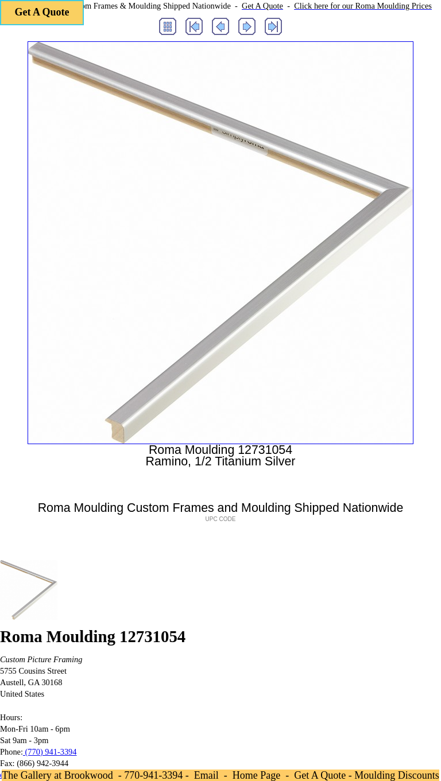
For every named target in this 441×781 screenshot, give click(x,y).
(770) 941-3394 (50, 751)
